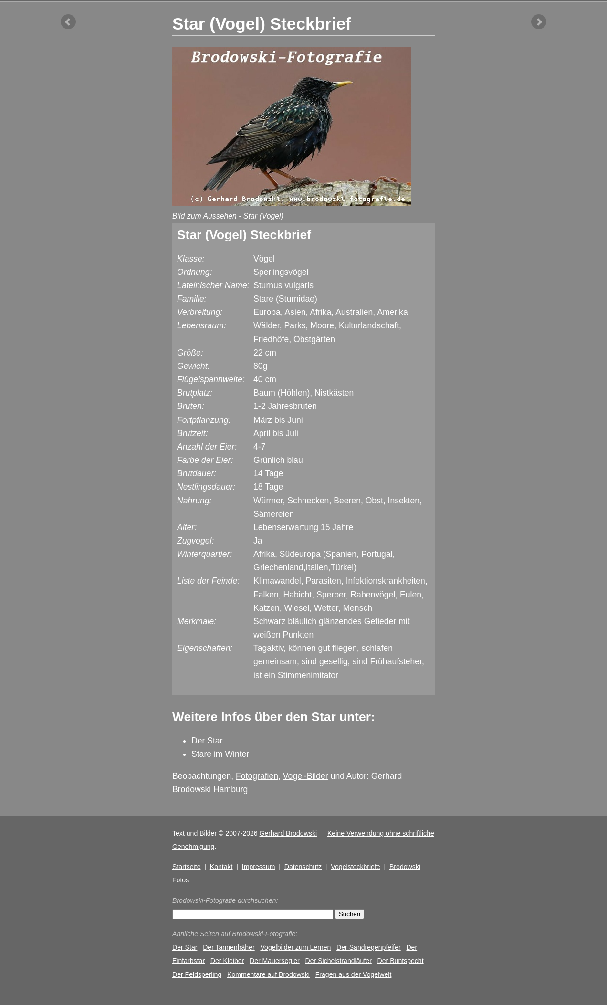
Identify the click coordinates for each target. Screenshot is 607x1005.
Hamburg (230, 789)
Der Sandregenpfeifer (368, 947)
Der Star (207, 740)
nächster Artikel (538, 22)
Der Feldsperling (196, 974)
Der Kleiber (227, 960)
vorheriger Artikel (68, 22)
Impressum (258, 866)
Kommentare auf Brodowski (268, 974)
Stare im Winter (220, 754)
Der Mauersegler (275, 960)
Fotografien (257, 776)
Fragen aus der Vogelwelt (353, 974)
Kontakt (221, 866)
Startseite (186, 866)
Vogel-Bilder (305, 776)
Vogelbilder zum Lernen (295, 947)
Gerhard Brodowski (288, 833)
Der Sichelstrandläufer (338, 960)
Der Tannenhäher (229, 947)
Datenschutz (303, 866)
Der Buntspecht (400, 960)
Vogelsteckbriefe (355, 866)
